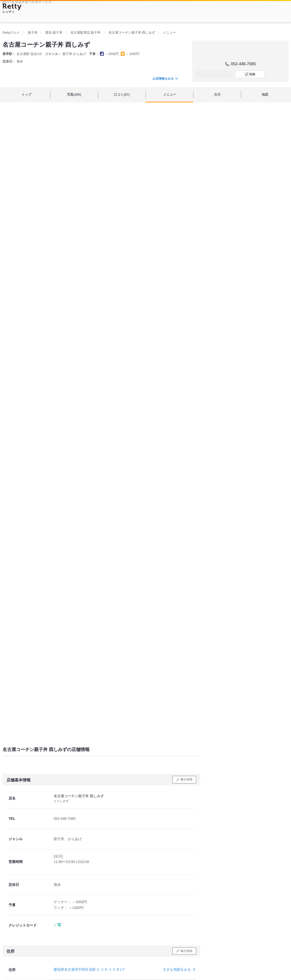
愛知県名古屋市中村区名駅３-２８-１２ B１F (89, 969)
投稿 (252, 74)
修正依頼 (186, 779)
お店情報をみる (165, 78)
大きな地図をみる (178, 969)
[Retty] (12, 7)
